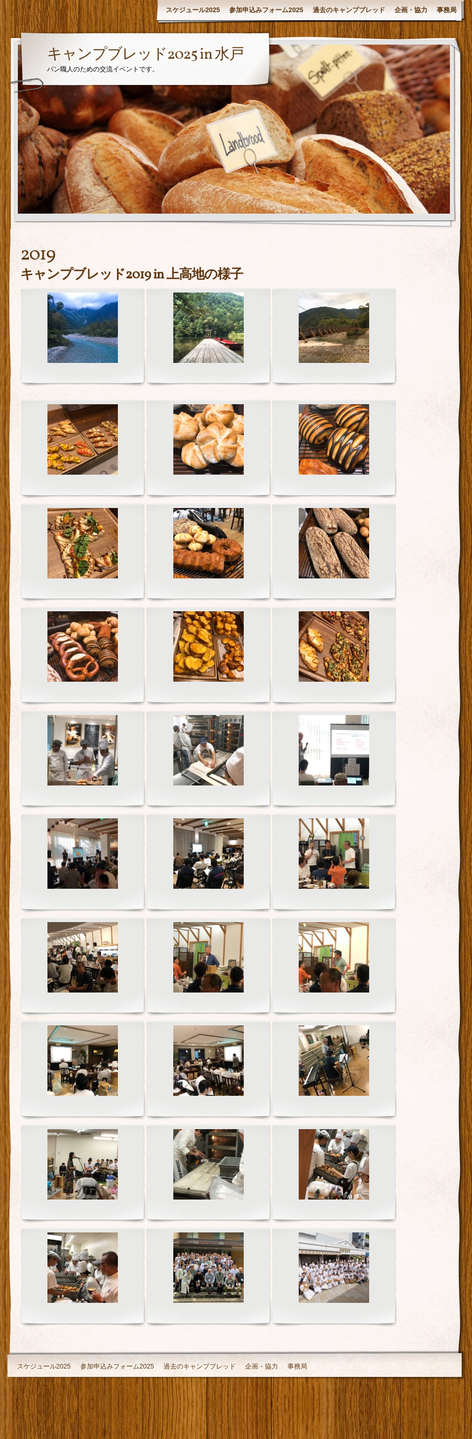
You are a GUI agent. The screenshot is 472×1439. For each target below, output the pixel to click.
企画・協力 (411, 10)
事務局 (447, 10)
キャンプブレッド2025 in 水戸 (145, 55)
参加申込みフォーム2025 (266, 10)
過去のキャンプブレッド (349, 10)
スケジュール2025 (193, 10)
